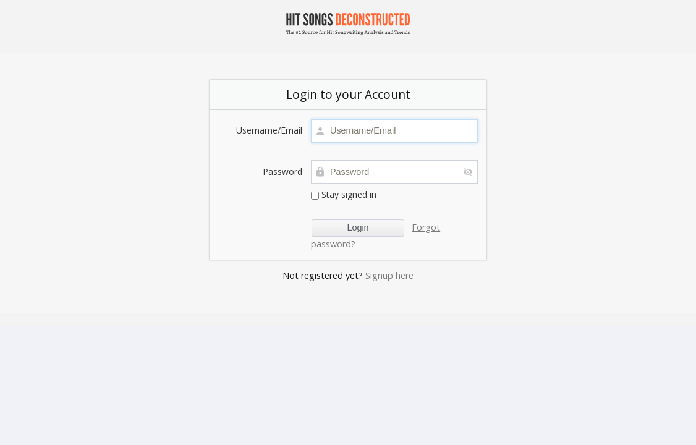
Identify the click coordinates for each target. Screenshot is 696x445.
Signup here (389, 275)
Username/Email (269, 130)
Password (282, 171)
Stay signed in (343, 194)
